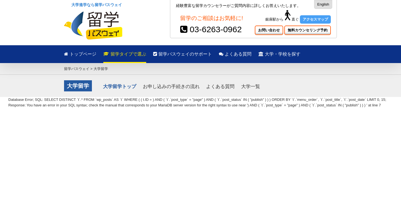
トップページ (80, 54)
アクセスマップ (315, 19)
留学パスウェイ (76, 69)
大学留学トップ (119, 86)
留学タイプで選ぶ (130, 54)
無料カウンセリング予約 (307, 30)
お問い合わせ (269, 30)
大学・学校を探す (302, 54)
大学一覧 (250, 86)
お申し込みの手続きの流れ (171, 86)
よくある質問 (252, 54)
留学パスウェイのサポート (193, 54)
